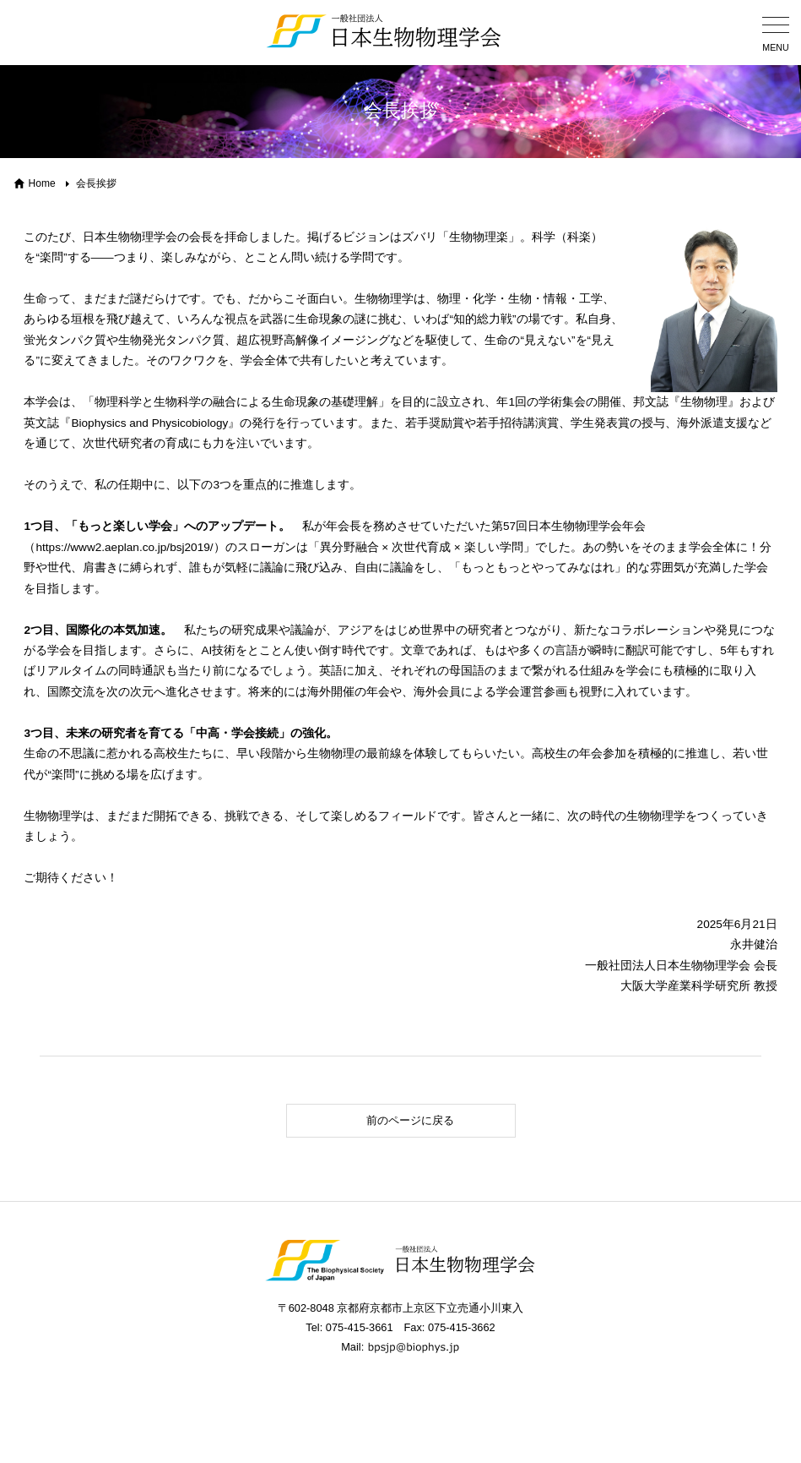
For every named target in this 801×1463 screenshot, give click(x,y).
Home (42, 183)
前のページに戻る (375, 1120)
